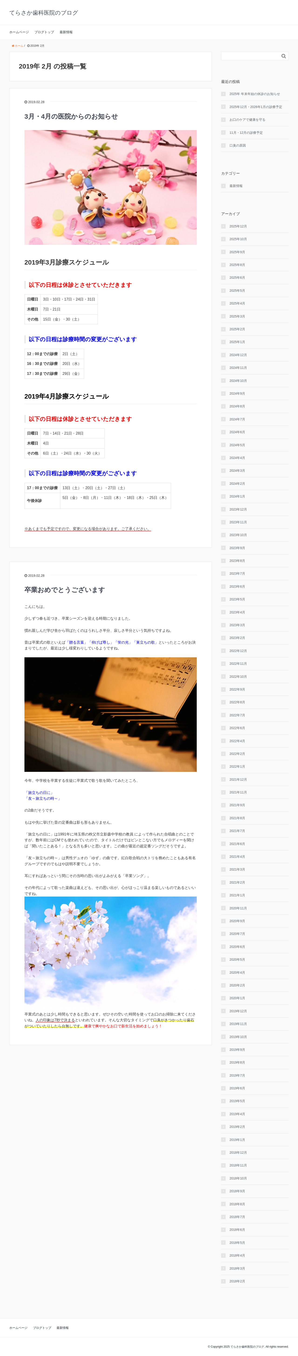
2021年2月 (237, 882)
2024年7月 (237, 419)
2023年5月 (237, 599)
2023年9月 (237, 548)
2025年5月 (237, 290)
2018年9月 (237, 1191)
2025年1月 (237, 342)
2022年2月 (237, 754)
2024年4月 (237, 458)
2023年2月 (237, 638)
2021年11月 (238, 792)
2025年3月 (237, 316)
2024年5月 (237, 445)
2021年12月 (238, 779)
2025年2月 (237, 329)
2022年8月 (237, 702)
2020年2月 (237, 985)
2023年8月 (237, 561)
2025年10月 (238, 239)
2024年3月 (237, 470)
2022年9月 (237, 689)
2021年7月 (237, 831)
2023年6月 (237, 586)
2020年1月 (237, 998)
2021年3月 (237, 869)
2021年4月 (237, 856)
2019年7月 (237, 1075)
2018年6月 (237, 1230)
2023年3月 (237, 625)
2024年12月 (238, 355)
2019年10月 (238, 1037)
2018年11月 (238, 1165)
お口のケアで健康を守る (247, 119)
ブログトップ (44, 32)
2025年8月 (237, 265)
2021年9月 (237, 805)
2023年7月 (237, 573)
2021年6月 (237, 844)
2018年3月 (237, 1268)
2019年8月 (237, 1062)
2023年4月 (237, 612)
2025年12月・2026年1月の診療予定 (256, 107)
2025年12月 (238, 226)
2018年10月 (238, 1178)
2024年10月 (238, 381)
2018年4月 (237, 1255)
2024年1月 (237, 496)
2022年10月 (238, 676)
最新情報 (66, 32)
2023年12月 (238, 509)
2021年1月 (237, 895)
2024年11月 (238, 368)
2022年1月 (237, 766)
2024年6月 (237, 432)
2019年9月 (237, 1049)
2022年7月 (237, 715)
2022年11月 (238, 663)
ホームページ (19, 32)
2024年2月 (237, 483)
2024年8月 (237, 406)
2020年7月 (237, 934)
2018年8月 (237, 1204)
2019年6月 (237, 1088)
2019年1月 (237, 1140)
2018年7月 (237, 1217)
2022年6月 (237, 728)
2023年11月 (238, 522)
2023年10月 (238, 535)
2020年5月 (237, 959)
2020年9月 (237, 921)
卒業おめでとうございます (64, 589)
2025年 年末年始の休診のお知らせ (255, 94)
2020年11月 (238, 908)
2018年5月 (237, 1243)
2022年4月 (237, 741)
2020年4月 (237, 972)
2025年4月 (237, 303)
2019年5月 (237, 1101)
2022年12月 (238, 651)
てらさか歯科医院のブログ (43, 13)
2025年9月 (237, 252)
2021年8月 (237, 818)
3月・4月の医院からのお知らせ (71, 116)
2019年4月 (237, 1114)
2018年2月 (237, 1281)
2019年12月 (238, 1011)
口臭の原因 (238, 145)
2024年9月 (237, 393)
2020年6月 (237, 947)
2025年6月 (237, 277)
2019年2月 (237, 1127)
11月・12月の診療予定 (246, 132)
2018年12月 (238, 1152)
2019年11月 (238, 1024)
